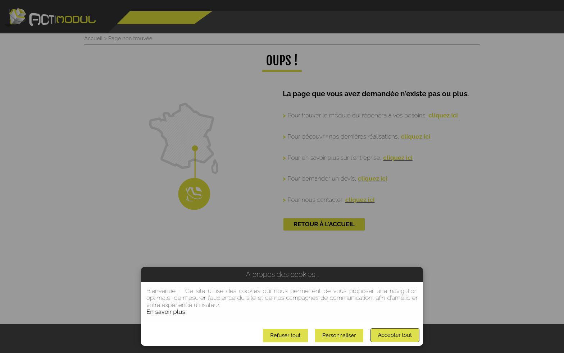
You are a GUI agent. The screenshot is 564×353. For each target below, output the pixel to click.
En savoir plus (165, 311)
